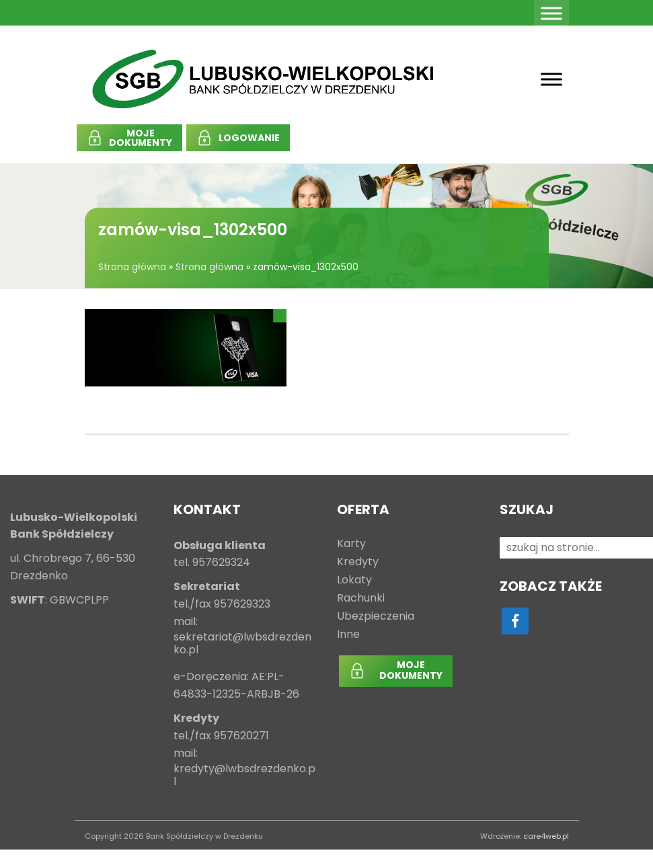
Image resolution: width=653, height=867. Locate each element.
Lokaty (354, 580)
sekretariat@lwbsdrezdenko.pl (242, 643)
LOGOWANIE (249, 137)
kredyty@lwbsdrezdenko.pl (244, 775)
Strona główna (132, 267)
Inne (348, 635)
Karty (351, 544)
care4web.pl (546, 836)
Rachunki (361, 598)
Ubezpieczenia (375, 617)
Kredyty (358, 562)
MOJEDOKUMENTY (140, 137)
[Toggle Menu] (551, 13)
